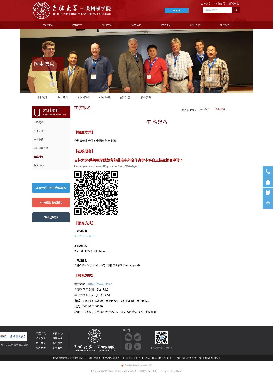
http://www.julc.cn (84, 236)
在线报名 (220, 109)
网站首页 (205, 109)
